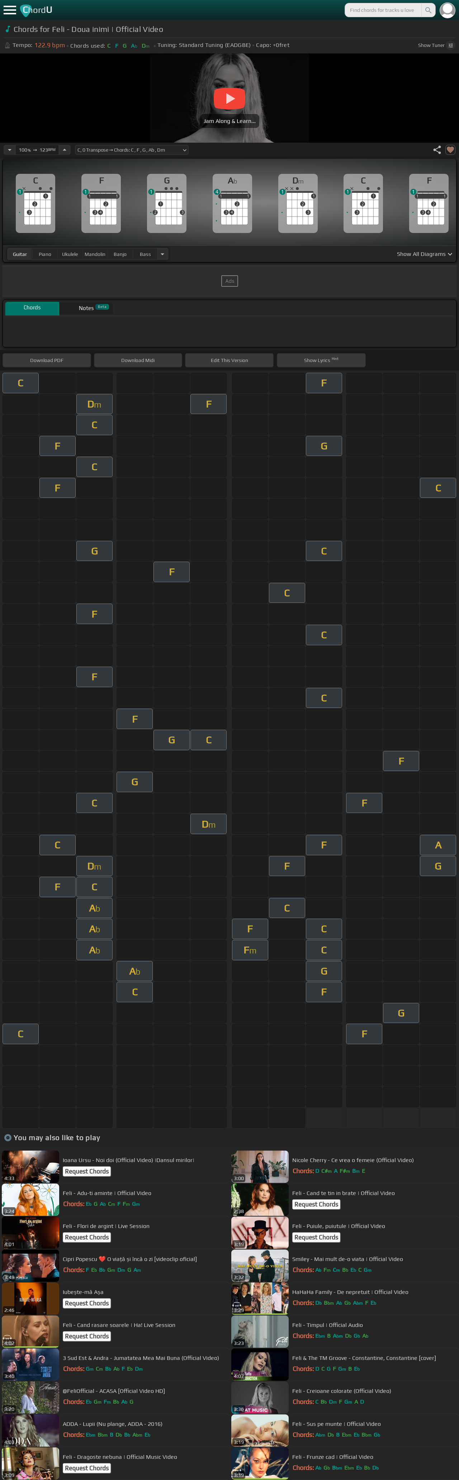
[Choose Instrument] (162, 254)
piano (45, 254)
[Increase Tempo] (64, 150)
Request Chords (87, 1171)
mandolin (95, 254)
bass (145, 254)
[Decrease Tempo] (10, 150)
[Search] (427, 10)
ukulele (70, 254)
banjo (120, 254)
